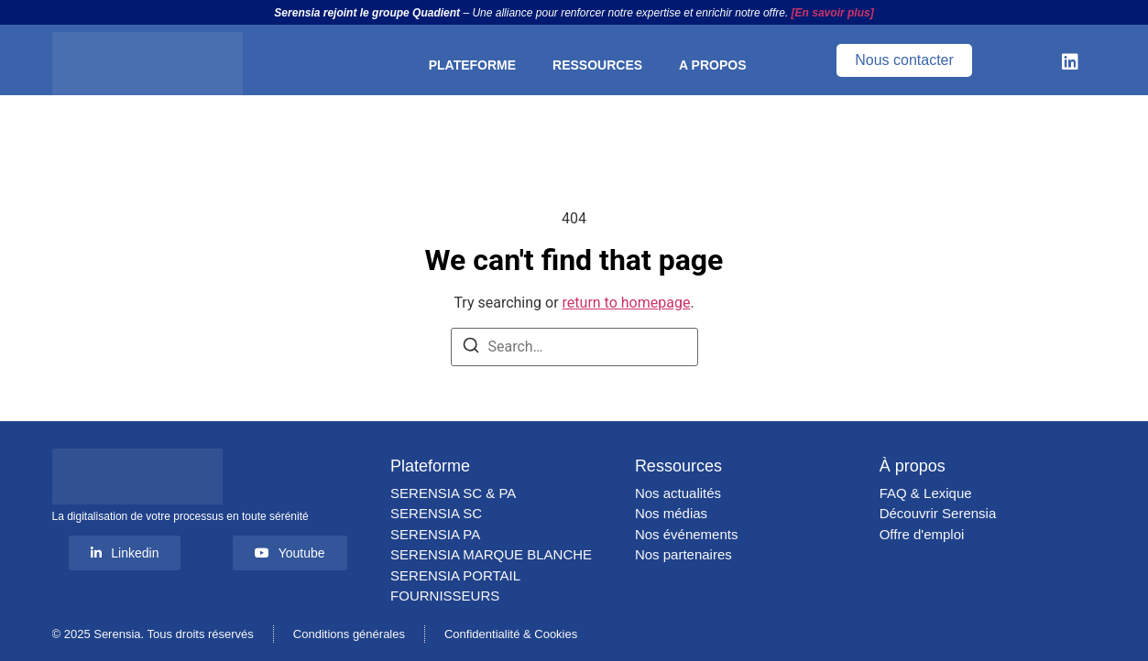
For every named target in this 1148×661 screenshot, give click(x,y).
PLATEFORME (472, 65)
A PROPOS (712, 65)
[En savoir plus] (833, 12)
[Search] (471, 348)
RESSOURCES (597, 65)
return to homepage (627, 302)
